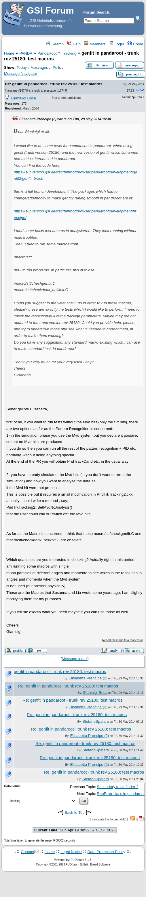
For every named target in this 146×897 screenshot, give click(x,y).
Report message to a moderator (122, 640)
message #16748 (17, 90)
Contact (27, 852)
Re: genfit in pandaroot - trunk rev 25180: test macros (53, 84)
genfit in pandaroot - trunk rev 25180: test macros (60, 671)
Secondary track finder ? (117, 787)
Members (94, 44)
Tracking (69, 53)
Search (55, 44)
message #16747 (55, 90)
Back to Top (74, 812)
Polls (57, 67)
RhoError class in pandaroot (121, 794)
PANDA (25, 53)
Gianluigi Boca (23, 98)
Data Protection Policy (106, 852)
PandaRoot (47, 53)
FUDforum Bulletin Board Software (88, 864)
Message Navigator (20, 73)
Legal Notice (71, 852)
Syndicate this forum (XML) (109, 819)
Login (116, 44)
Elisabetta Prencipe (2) (88, 678)
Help (74, 44)
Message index (75, 659)
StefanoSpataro (95, 721)
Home (135, 44)
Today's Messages (32, 67)
